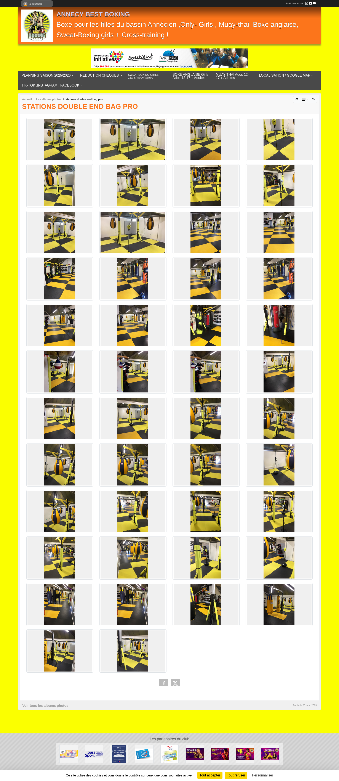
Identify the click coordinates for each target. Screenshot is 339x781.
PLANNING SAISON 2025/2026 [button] (46, 75)
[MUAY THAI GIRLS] (245, 754)
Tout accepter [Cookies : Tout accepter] (210, 775)
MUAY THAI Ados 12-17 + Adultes (232, 76)
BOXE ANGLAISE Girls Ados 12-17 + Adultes (190, 76)
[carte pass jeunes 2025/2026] (144, 754)
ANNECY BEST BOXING (93, 14)
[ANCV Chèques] (169, 754)
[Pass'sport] (119, 754)
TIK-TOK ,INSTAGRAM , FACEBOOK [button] (50, 85)
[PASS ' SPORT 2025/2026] (94, 754)
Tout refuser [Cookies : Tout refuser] (236, 775)
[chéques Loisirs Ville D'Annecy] (68, 754)
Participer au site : (301, 3)
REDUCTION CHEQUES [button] (100, 75)
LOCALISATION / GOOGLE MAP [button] (284, 75)
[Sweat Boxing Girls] (220, 754)
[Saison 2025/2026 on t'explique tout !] (270, 754)
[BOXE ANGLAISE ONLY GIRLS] (194, 754)
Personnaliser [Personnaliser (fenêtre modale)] (262, 775)
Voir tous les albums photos (45, 705)
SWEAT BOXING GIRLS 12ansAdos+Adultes (143, 76)
